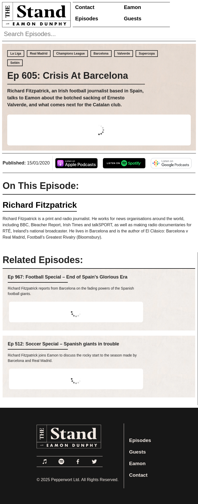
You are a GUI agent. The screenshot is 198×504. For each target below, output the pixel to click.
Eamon (132, 7)
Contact (84, 7)
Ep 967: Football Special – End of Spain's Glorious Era (67, 277)
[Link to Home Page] (35, 14)
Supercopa (147, 53)
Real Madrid (38, 53)
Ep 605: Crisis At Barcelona (67, 75)
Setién (15, 63)
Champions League (70, 53)
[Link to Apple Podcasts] (45, 461)
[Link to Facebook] (78, 461)
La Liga (15, 53)
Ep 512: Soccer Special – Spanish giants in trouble (63, 343)
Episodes (86, 18)
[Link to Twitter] (94, 461)
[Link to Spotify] (61, 461)
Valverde (123, 53)
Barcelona (101, 53)
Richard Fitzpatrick (40, 205)
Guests (133, 18)
